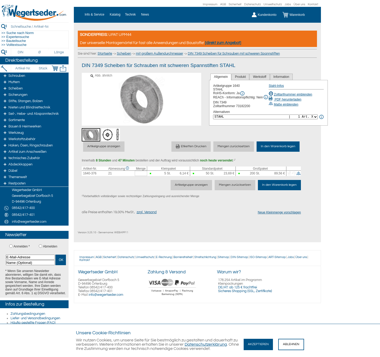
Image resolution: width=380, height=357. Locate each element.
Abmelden (50, 246)
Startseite (105, 53)
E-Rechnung (164, 257)
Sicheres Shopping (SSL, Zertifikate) (245, 291)
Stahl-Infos (276, 86)
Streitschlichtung (205, 257)
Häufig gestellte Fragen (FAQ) (33, 323)
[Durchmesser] (39, 52)
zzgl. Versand (147, 212)
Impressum (210, 4)
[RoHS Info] (242, 93)
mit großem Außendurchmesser (159, 53)
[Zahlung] (172, 296)
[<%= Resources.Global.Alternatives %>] (265, 117)
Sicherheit (235, 4)
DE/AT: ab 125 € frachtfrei (237, 287)
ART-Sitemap (277, 257)
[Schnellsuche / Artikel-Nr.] (39, 26)
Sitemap (223, 257)
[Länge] (59, 52)
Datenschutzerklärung (206, 344)
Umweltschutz (272, 4)
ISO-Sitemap (258, 257)
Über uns (299, 4)
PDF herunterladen (285, 99)
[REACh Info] (266, 97)
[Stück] (43, 68)
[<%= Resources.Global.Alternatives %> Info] (321, 117)
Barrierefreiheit (183, 257)
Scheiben (124, 53)
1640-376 (90, 173)
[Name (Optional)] (30, 262)
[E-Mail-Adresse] (30, 257)
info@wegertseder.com (106, 295)
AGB (223, 4)
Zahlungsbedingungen (28, 314)
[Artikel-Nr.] (22, 68)
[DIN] (20, 52)
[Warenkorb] (297, 15)
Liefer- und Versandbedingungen (35, 318)
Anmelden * (21, 246)
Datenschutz (252, 4)
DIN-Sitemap (239, 257)
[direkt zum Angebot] (223, 43)
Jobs (288, 4)
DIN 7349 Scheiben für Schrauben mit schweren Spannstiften (234, 53)
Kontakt (313, 4)
